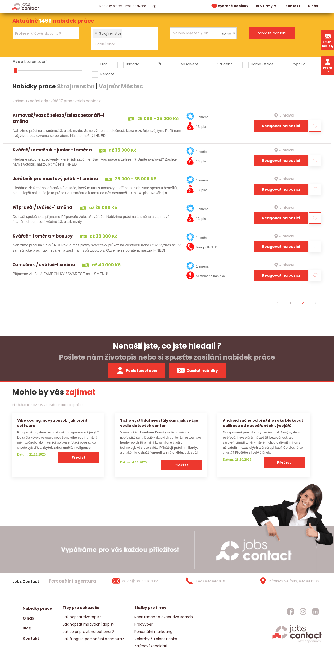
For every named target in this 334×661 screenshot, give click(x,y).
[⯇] (278, 303)
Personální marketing (153, 631)
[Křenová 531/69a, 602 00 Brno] (287, 581)
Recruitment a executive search (163, 617)
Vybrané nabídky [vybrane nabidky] (229, 6)
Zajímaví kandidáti (150, 645)
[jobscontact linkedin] (315, 611)
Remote (107, 74)
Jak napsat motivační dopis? (88, 624)
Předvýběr (143, 624)
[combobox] (46, 33)
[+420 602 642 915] (213, 581)
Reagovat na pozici (281, 126)
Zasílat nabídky (327, 40)
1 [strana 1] (290, 303)
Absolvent (190, 64)
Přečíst (78, 457)
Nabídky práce (110, 6)
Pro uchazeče (135, 6)
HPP (103, 64)
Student (224, 64)
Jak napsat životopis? (82, 617)
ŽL (160, 64)
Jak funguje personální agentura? (93, 638)
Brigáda (132, 64)
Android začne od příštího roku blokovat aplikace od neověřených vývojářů (263, 423)
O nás (313, 6)
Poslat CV (327, 65)
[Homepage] (25, 6)
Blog (153, 6)
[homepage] (297, 642)
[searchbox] (42, 33)
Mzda (17, 61)
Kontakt (292, 6)
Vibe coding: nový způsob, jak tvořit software (52, 423)
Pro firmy (267, 6)
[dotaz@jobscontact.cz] (140, 581)
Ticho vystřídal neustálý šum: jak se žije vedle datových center (159, 423)
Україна (299, 64)
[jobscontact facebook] (290, 611)
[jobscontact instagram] (303, 611)
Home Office (262, 64)
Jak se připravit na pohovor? (88, 631)
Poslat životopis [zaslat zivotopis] (136, 370)
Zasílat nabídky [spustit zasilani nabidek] (197, 370)
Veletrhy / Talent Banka (155, 638)
